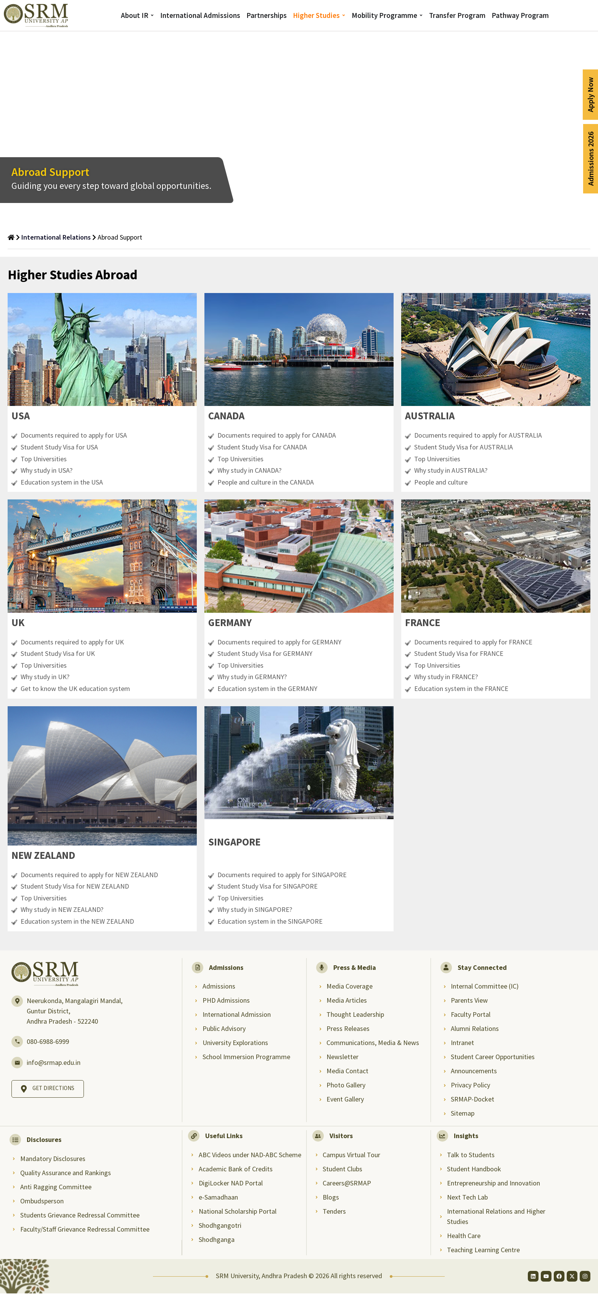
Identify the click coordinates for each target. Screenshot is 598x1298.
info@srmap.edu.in (53, 1067)
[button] (22, 416)
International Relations (56, 237)
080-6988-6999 (48, 1046)
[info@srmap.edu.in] (17, 1067)
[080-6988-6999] (17, 1046)
